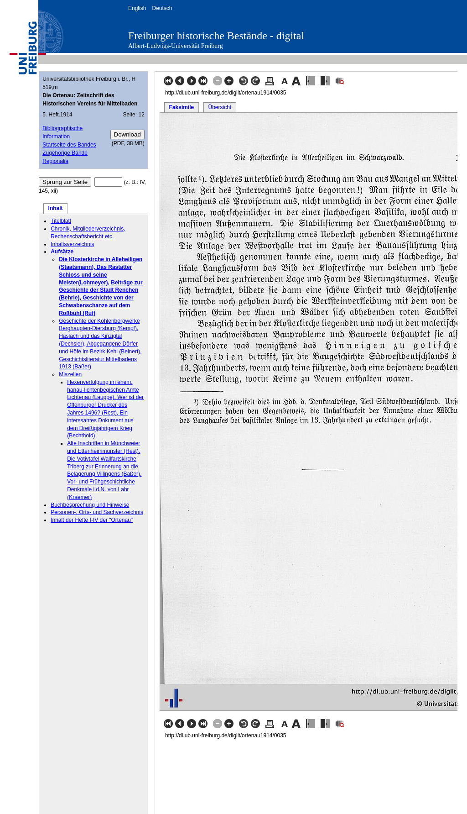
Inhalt (55, 208)
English (137, 8)
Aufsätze (62, 251)
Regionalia (55, 161)
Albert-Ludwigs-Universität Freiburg (175, 45)
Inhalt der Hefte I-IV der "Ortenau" (92, 520)
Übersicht (219, 107)
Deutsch (162, 8)
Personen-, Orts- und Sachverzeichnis (97, 512)
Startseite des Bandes (69, 145)
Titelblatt (61, 221)
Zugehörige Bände (65, 153)
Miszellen (70, 374)
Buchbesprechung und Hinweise (90, 505)
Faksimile (181, 107)
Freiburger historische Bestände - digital (216, 36)
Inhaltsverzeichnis (72, 244)
